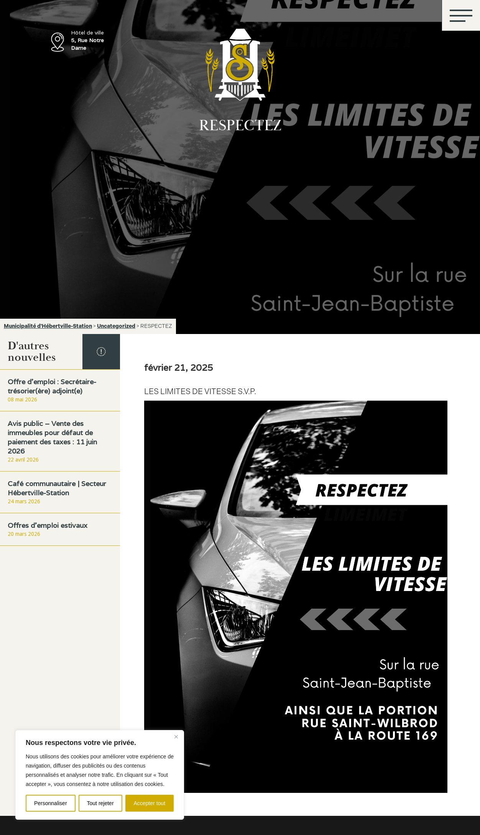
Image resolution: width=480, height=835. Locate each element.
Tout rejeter (100, 803)
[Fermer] (176, 736)
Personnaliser (50, 803)
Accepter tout (150, 803)
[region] (99, 775)
